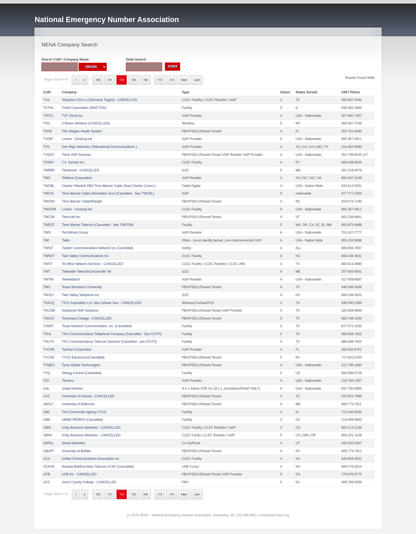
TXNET (48, 326)
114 (171, 80)
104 (145, 80)
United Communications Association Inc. (91, 459)
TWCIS (48, 193)
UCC (46, 482)
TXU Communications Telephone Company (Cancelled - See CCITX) (112, 334)
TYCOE (48, 357)
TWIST (48, 248)
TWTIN (48, 279)
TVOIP (48, 139)
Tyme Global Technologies (81, 365)
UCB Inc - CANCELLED (79, 474)
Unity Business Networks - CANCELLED (91, 427)
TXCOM (49, 310)
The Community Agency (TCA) (84, 412)
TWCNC (49, 201)
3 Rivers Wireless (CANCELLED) (86, 123)
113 (160, 80)
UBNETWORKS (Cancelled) (82, 420)
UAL (46, 388)
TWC (46, 178)
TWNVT (49, 256)
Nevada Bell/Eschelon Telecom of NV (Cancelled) (97, 467)
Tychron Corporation (76, 349)
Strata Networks (73, 443)
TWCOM (49, 209)
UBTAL (48, 443)
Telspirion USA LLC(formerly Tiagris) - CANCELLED (99, 100)
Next (184, 80)
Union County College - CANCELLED (89, 482)
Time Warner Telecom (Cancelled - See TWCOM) (97, 225)
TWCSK (49, 217)
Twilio (66, 240)
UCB (46, 474)
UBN (46, 420)
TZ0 (46, 381)
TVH (46, 123)
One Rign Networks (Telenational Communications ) (99, 147)
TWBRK (49, 170)
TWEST (49, 225)
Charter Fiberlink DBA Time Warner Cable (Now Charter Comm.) (108, 186)
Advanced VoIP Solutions (80, 310)
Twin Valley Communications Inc (85, 256)
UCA (46, 459)
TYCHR (48, 349)
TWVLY (48, 295)
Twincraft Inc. (71, 217)
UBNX (47, 435)
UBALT (48, 404)
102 (121, 80)
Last (197, 80)
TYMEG (49, 365)
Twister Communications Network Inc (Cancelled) (97, 248)
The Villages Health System (82, 131)
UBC (46, 412)
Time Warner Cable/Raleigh (82, 201)
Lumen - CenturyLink (77, 139)
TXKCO (48, 318)
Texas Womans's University (82, 287)
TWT (46, 271)
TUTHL (48, 108)
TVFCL (48, 116)
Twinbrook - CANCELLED (80, 170)
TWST (47, 264)
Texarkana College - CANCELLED (86, 318)
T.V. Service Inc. (73, 162)
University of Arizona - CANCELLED (88, 396)
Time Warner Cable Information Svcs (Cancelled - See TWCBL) (108, 193)
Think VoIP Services (76, 155)
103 (133, 80)
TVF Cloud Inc (72, 116)
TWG (47, 232)
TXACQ (48, 303)
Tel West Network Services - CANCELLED (92, 264)
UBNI (47, 427)
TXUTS (48, 342)
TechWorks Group (75, 232)
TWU (46, 287)
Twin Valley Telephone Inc (80, 295)
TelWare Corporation (77, 178)
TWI (46, 240)
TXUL (47, 334)
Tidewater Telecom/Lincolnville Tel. (87, 271)
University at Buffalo (76, 451)
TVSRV (48, 162)
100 (98, 80)
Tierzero (68, 381)
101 (110, 80)
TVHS (47, 131)
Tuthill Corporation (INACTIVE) (84, 108)
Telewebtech (71, 279)
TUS (46, 100)
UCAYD (48, 467)
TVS (46, 147)
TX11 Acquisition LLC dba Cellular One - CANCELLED (101, 303)
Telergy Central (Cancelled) (81, 373)
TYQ (46, 373)
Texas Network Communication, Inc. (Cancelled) (97, 326)
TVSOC (48, 155)
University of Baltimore (78, 404)
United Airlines (72, 388)
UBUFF (48, 451)
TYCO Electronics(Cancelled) (83, 357)
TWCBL (49, 186)
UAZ (46, 396)
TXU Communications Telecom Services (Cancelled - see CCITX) (109, 342)
